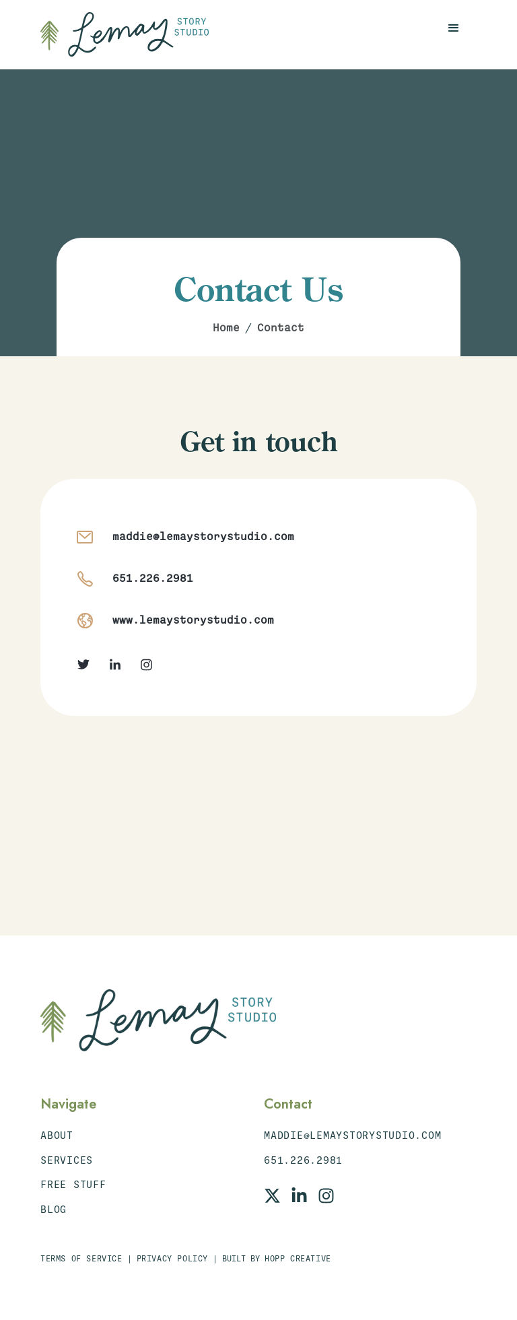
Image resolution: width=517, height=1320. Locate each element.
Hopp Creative (298, 1258)
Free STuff (73, 1184)
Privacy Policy (172, 1258)
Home (226, 328)
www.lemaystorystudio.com (193, 620)
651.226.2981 (152, 578)
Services (66, 1160)
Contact (280, 328)
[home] (124, 34)
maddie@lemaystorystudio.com (203, 537)
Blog (53, 1209)
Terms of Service (81, 1258)
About (56, 1135)
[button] (454, 28)
